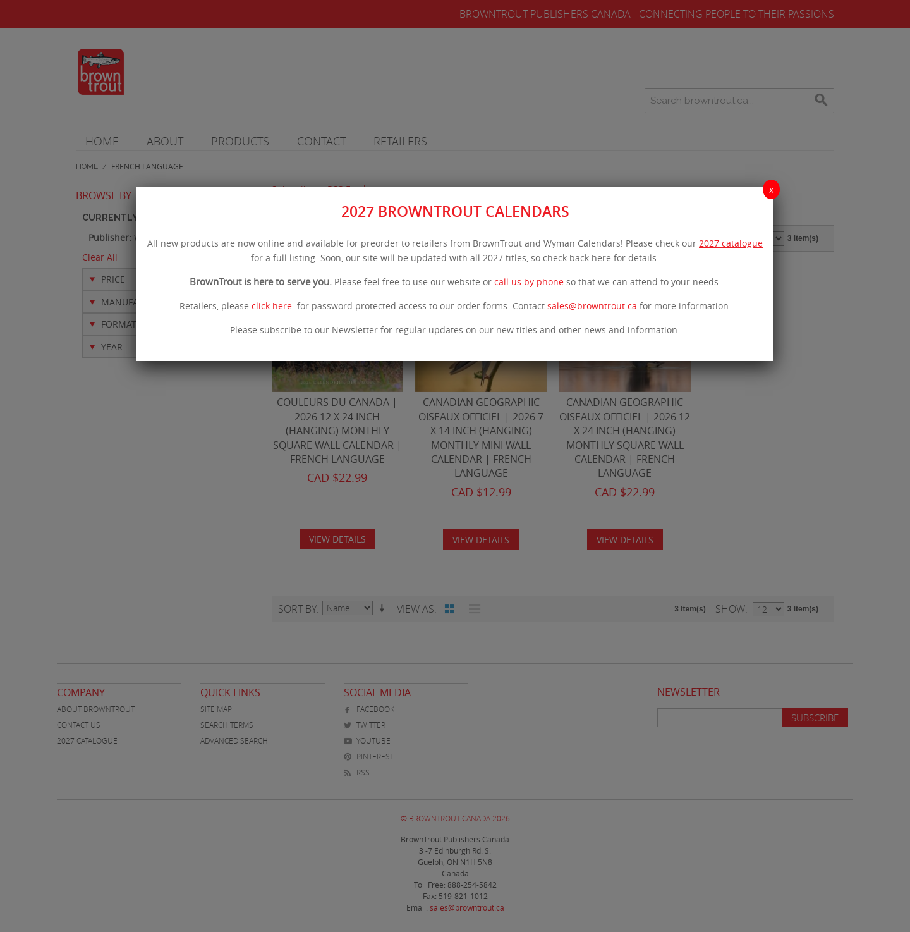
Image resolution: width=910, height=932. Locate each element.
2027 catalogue (731, 243)
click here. (273, 306)
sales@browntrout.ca (592, 306)
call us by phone (529, 282)
